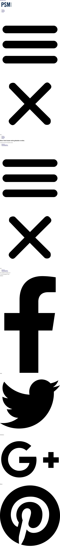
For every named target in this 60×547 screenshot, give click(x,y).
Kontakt (3, 138)
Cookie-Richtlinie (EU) (5, 145)
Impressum (3, 269)
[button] (30, 74)
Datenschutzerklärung (5, 270)
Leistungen (3, 10)
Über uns (3, 9)
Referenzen (3, 11)
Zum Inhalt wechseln (3, 0)
